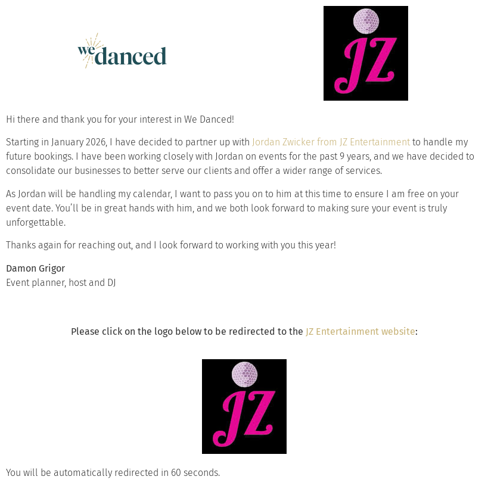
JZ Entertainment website (360, 331)
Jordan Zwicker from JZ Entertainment (331, 142)
